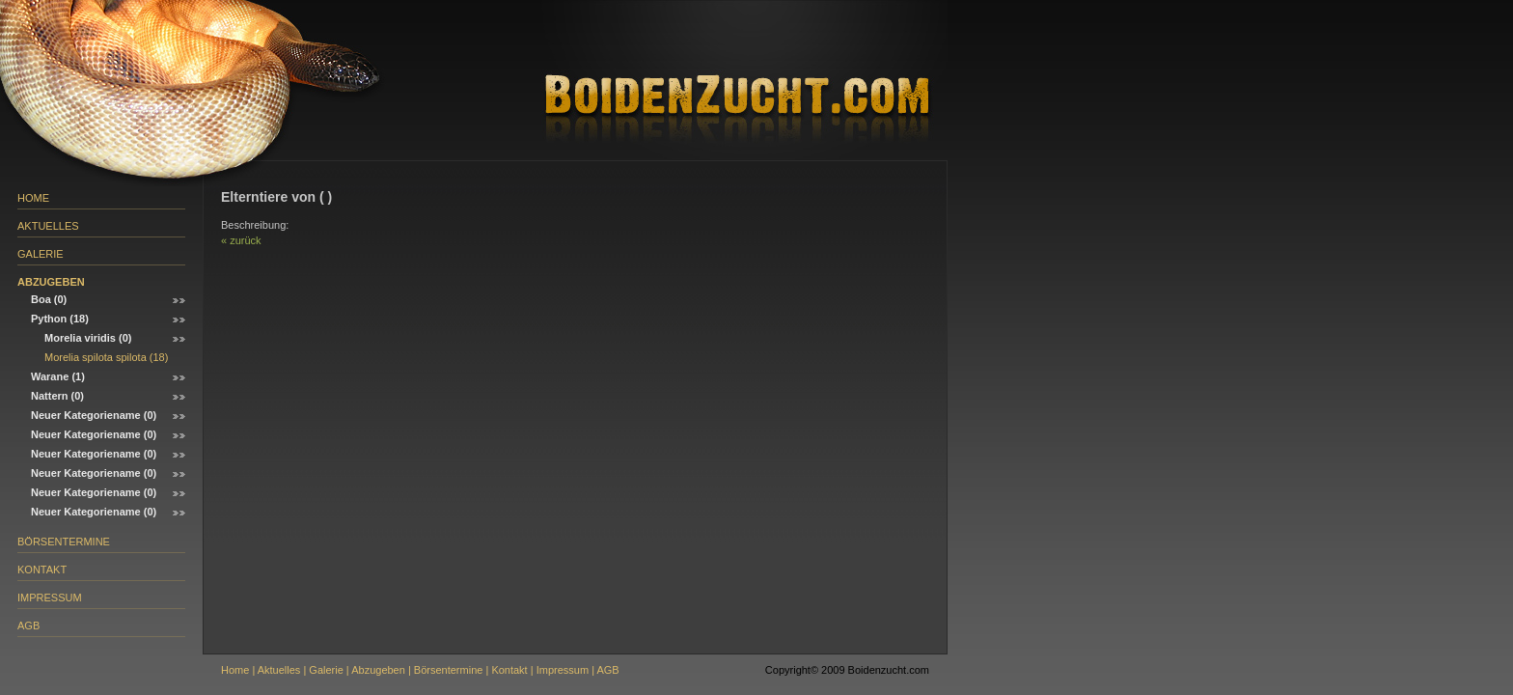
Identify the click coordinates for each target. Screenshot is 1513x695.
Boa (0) (49, 299)
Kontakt (42, 569)
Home (33, 198)
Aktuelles (48, 226)
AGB (28, 625)
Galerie (40, 254)
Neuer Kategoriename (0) (93, 415)
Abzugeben (51, 282)
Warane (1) (58, 376)
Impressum (49, 597)
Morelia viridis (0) (87, 338)
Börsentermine (63, 541)
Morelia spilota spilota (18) (106, 357)
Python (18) (60, 318)
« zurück (241, 240)
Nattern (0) (57, 396)
